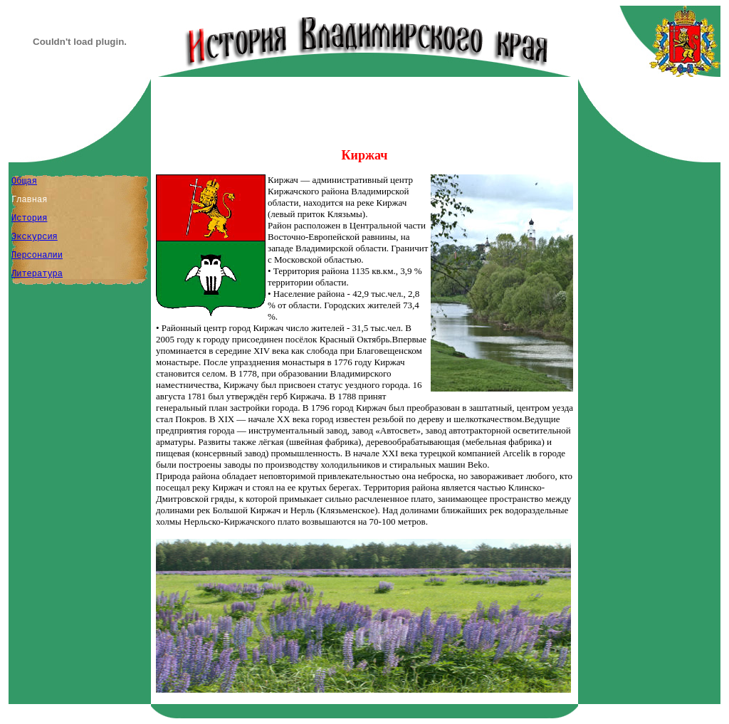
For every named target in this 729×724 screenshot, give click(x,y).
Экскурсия (34, 237)
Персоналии (37, 256)
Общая (24, 182)
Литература (37, 274)
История (29, 219)
